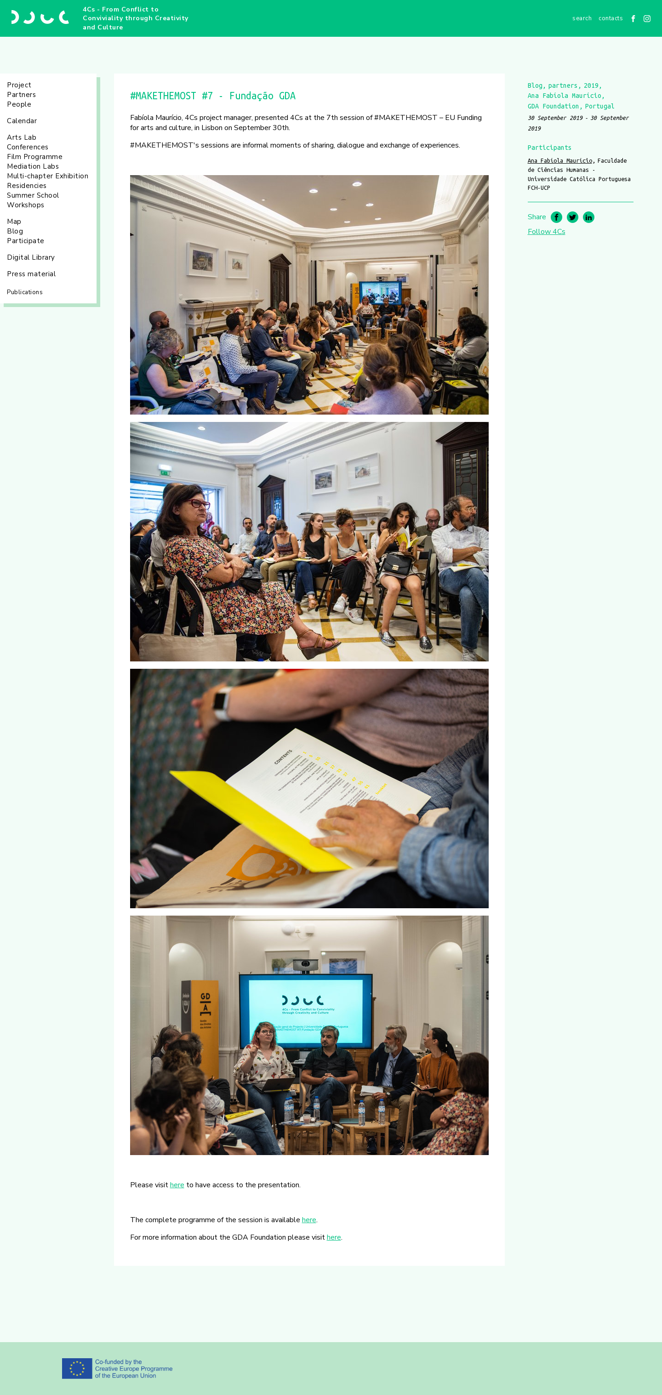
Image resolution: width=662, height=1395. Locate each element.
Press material (31, 274)
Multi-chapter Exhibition (47, 176)
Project (19, 85)
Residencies (27, 185)
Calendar (22, 120)
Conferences (28, 147)
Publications (25, 292)
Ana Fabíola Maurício (560, 160)
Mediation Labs (33, 166)
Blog (15, 231)
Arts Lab (21, 137)
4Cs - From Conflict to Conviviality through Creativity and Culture (135, 18)
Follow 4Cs (546, 232)
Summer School (33, 195)
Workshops (26, 205)
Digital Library (31, 257)
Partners (21, 94)
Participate (26, 240)
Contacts (611, 18)
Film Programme (35, 156)
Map (14, 221)
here (177, 1185)
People (19, 104)
